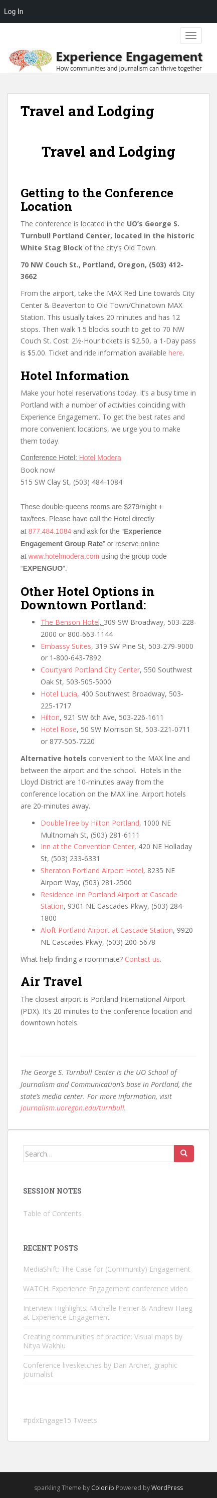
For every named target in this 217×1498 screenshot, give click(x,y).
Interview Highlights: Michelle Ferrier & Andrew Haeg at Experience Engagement (107, 1312)
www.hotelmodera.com (64, 556)
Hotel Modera (100, 458)
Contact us (142, 959)
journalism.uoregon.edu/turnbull (72, 1107)
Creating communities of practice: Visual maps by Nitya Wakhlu (102, 1341)
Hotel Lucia (59, 693)
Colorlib (102, 1487)
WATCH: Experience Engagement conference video (105, 1288)
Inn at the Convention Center (87, 846)
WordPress (167, 1487)
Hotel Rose (59, 729)
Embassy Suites (66, 646)
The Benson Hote (69, 622)
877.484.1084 (50, 531)
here (175, 352)
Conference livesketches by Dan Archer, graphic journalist (100, 1369)
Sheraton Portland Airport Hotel (92, 870)
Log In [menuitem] (13, 12)
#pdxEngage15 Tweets (60, 1420)
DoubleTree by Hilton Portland (90, 823)
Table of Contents (52, 1213)
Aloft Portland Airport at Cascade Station (107, 930)
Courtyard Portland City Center (90, 669)
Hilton (50, 717)
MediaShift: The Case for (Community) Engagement (106, 1269)
